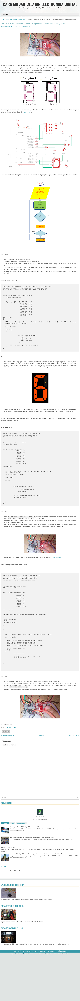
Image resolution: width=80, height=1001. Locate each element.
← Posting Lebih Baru (7, 781)
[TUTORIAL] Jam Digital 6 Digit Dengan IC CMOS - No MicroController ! (32, 883)
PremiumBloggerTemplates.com (48, 999)
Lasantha (36, 999)
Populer (5, 869)
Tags (12, 869)
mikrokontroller (22, 19)
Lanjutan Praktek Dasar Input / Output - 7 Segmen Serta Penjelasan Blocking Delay (33, 23)
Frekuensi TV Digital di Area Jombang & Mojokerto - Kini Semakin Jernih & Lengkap (37, 900)
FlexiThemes (18, 999)
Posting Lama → (74, 781)
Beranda (41, 781)
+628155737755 (40, 862)
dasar (15, 19)
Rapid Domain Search (64, 999)
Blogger (63, 997)
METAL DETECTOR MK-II (8, 893)
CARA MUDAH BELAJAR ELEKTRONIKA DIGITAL (40, 4)
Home (3, 19)
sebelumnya (27, 112)
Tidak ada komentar (24, 26)
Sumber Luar (21, 869)
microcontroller (56, 584)
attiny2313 (9, 19)
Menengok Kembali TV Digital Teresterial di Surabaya (27, 873)
